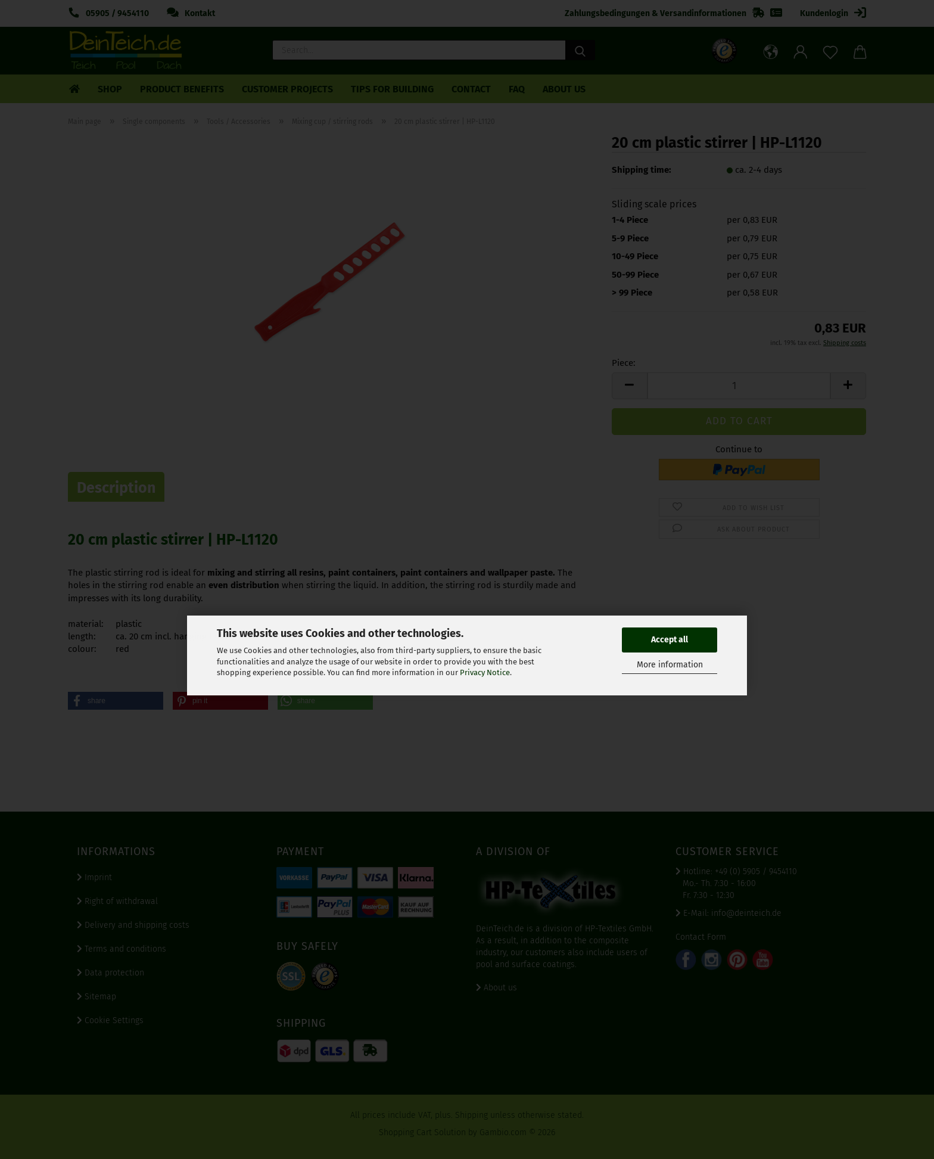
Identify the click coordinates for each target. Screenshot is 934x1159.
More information (670, 665)
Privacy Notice (485, 672)
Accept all (669, 640)
